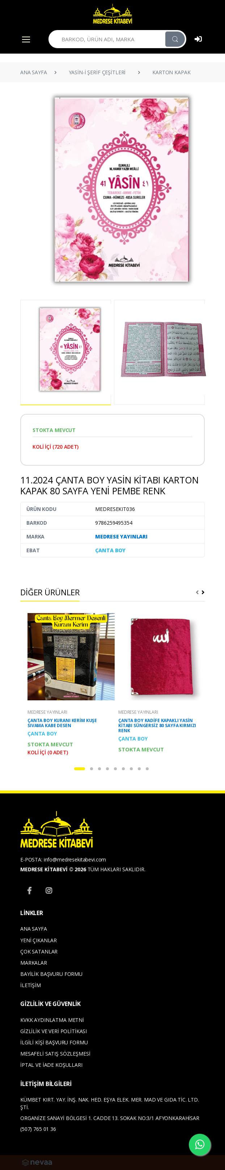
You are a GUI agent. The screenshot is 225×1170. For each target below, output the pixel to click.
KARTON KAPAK (171, 72)
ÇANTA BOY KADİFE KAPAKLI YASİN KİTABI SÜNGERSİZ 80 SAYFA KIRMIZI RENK (157, 725)
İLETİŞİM (30, 985)
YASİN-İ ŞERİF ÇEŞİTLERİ (97, 72)
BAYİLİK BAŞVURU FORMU (51, 973)
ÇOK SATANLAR (39, 951)
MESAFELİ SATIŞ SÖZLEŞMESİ (55, 1053)
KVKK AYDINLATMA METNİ (52, 1019)
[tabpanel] (67, 684)
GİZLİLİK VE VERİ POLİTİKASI (53, 1031)
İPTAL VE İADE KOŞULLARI (51, 1064)
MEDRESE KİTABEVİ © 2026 (53, 869)
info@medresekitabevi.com (75, 859)
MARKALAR (33, 962)
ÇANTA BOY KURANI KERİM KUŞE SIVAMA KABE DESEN (62, 723)
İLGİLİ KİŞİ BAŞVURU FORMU (54, 1042)
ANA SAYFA (33, 72)
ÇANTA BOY (110, 550)
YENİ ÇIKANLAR (38, 940)
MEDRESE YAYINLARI (121, 536)
